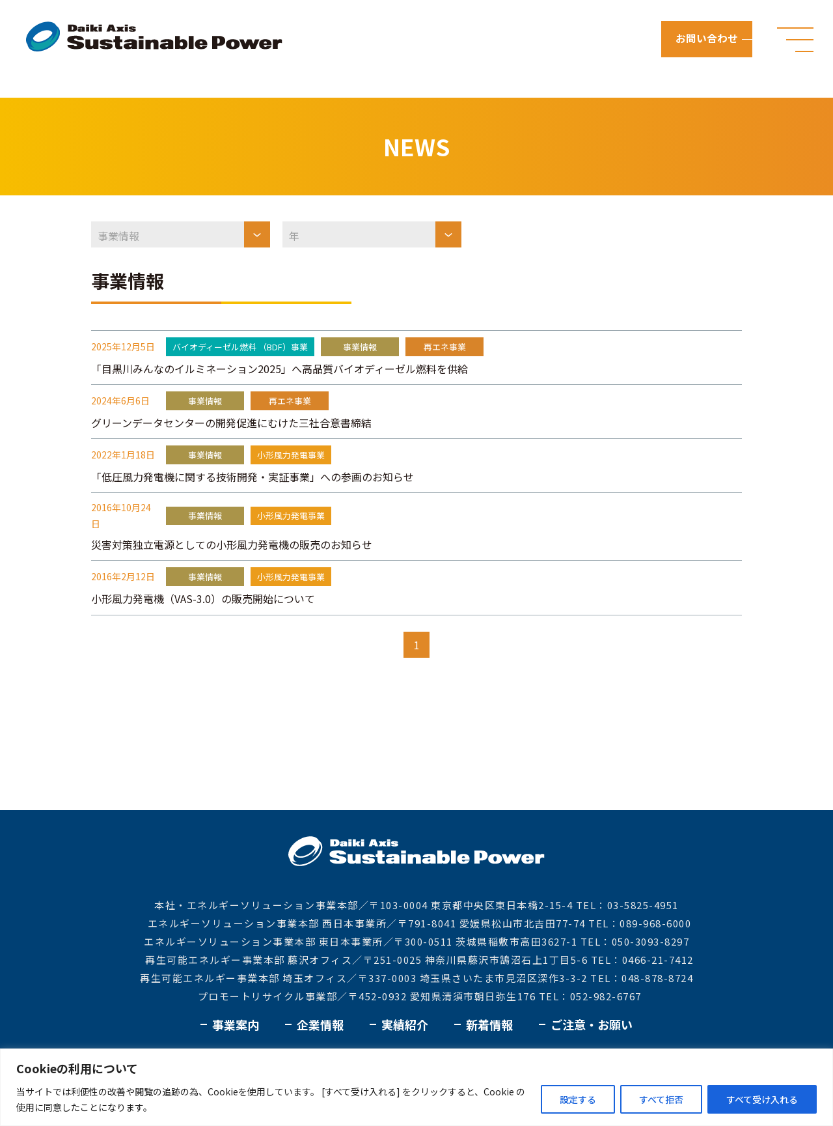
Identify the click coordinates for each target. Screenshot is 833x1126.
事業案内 (235, 1024)
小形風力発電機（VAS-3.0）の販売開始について (203, 598)
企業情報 (320, 1024)
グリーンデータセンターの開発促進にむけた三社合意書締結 (231, 422)
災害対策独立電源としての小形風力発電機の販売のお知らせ (231, 544)
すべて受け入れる (762, 1099)
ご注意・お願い (592, 1024)
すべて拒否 (661, 1099)
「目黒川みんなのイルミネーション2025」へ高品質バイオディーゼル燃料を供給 (279, 368)
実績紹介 (404, 1024)
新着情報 (489, 1024)
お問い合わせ (708, 39)
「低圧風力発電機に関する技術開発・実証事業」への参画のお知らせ (252, 477)
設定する (578, 1099)
